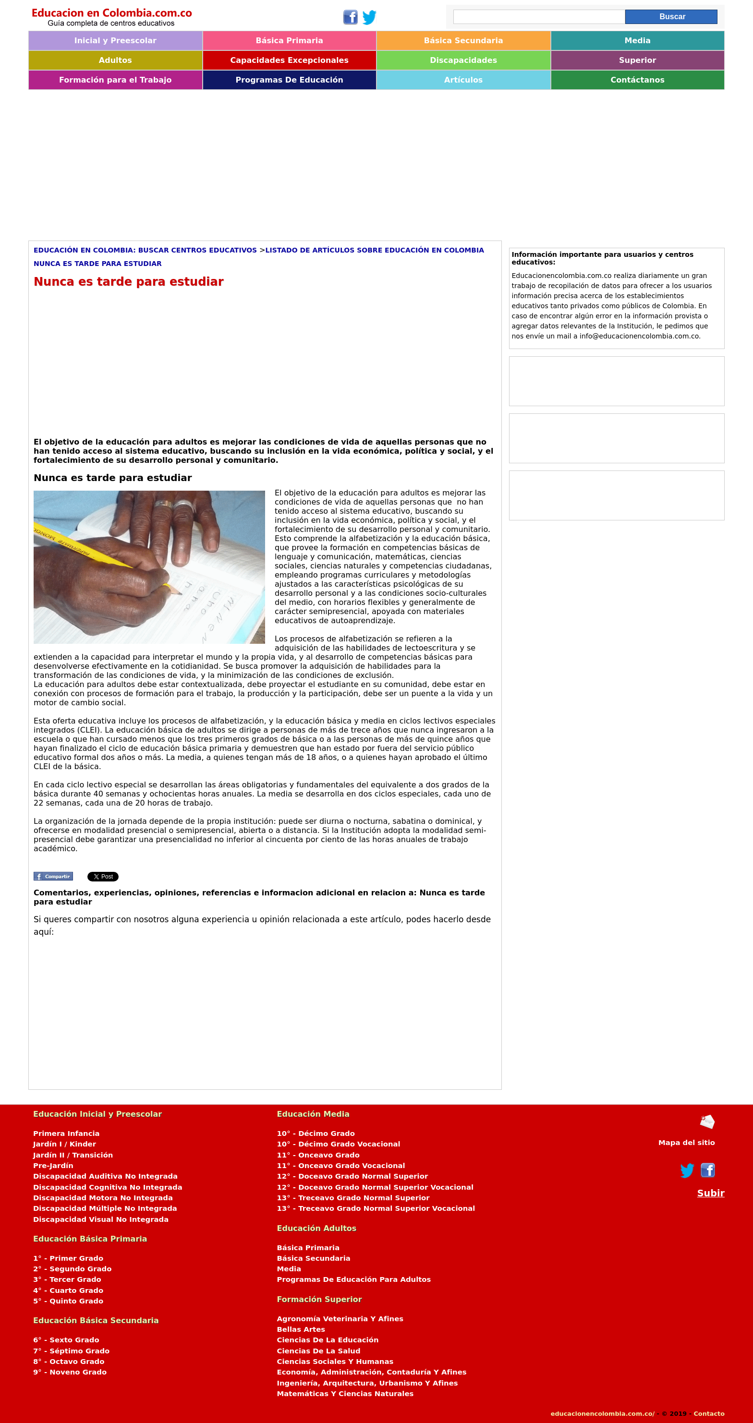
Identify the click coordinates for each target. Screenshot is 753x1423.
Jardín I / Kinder (64, 1144)
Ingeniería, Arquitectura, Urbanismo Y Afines (367, 1383)
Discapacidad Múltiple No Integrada (105, 1208)
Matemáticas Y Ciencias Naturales (345, 1393)
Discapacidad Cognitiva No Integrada (107, 1187)
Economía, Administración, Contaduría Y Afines (372, 1372)
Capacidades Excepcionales (290, 60)
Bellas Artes (301, 1329)
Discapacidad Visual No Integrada (101, 1219)
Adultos (115, 60)
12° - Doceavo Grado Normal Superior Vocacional (375, 1187)
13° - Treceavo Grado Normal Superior (353, 1198)
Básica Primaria (289, 40)
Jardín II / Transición (73, 1155)
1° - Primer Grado (68, 1258)
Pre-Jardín (53, 1165)
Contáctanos (638, 79)
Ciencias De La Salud (319, 1351)
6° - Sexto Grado (66, 1340)
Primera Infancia (66, 1133)
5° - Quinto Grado (68, 1301)
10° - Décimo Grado (316, 1133)
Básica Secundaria (463, 40)
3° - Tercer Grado (67, 1279)
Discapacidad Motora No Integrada (103, 1198)
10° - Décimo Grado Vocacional (339, 1144)
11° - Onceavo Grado (318, 1155)
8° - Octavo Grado (68, 1361)
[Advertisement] (316, 162)
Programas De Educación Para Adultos (354, 1279)
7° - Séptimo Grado (71, 1351)
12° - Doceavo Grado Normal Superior (352, 1176)
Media (637, 40)
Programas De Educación (289, 79)
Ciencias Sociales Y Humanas (335, 1361)
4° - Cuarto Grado (68, 1290)
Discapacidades (463, 60)
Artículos (463, 79)
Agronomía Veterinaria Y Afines (340, 1318)
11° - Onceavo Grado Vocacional (341, 1165)
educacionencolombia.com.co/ (603, 1413)
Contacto (709, 1413)
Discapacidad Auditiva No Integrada (105, 1176)
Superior (637, 60)
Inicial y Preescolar (115, 40)
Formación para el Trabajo (115, 79)
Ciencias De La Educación (328, 1340)
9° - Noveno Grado (70, 1372)
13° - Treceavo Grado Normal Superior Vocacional (376, 1208)
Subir (711, 1193)
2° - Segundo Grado (72, 1269)
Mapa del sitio (686, 1142)
